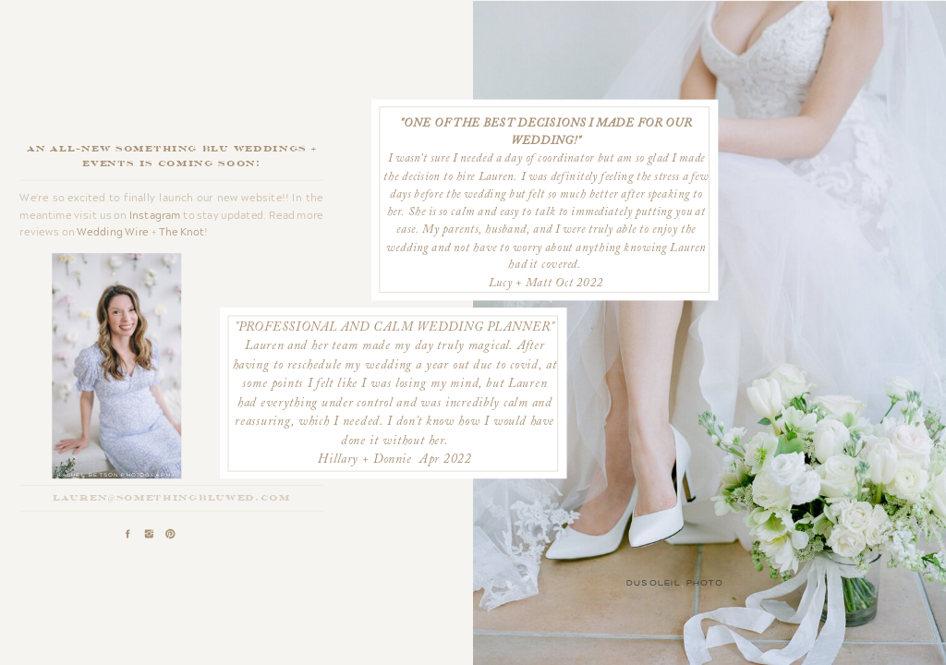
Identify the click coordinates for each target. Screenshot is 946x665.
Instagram (155, 215)
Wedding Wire (113, 231)
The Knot (182, 231)
